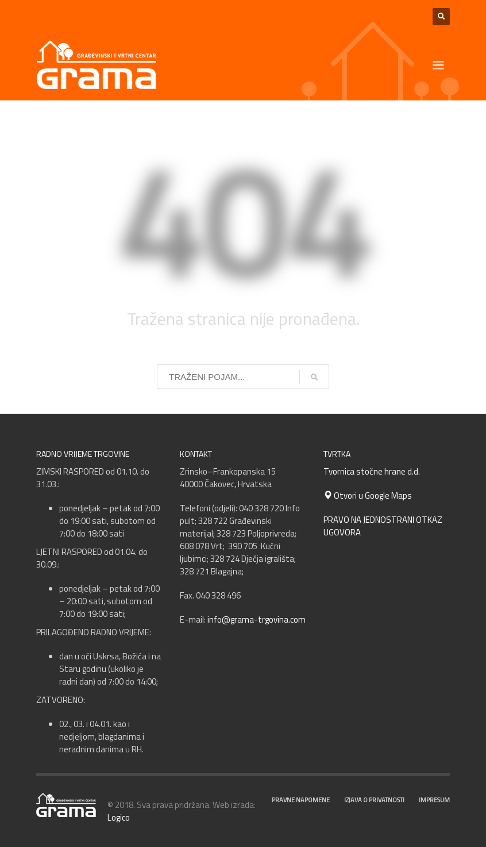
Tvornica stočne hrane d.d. (371, 471)
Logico (118, 817)
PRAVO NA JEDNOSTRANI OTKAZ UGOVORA (382, 526)
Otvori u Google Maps (367, 495)
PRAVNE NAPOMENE (301, 800)
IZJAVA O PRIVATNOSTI (374, 800)
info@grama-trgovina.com (256, 619)
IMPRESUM (434, 800)
